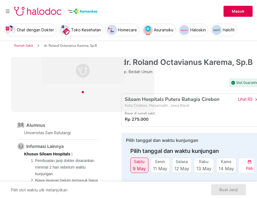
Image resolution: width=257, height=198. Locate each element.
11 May (160, 168)
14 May (226, 168)
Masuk (238, 11)
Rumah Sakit (23, 45)
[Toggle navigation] (7, 11)
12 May (181, 168)
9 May (139, 168)
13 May (203, 168)
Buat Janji (228, 190)
